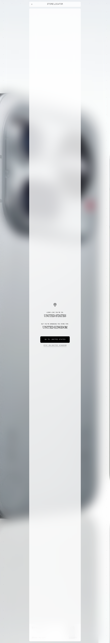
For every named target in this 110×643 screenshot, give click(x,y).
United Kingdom (55, 345)
